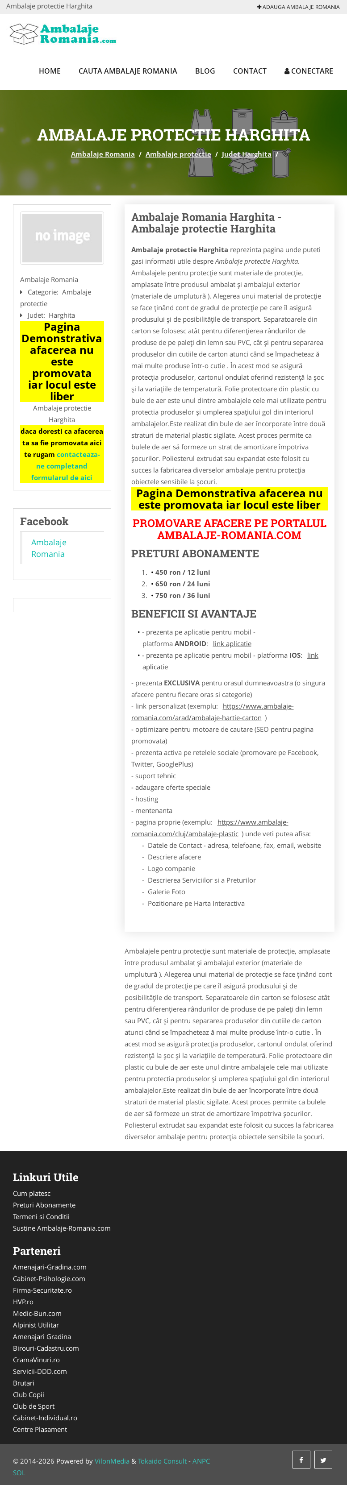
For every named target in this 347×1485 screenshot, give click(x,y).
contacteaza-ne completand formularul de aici (65, 466)
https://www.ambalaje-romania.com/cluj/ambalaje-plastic (209, 827)
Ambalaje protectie (178, 153)
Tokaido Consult (162, 1460)
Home (50, 71)
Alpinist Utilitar (36, 1324)
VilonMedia (112, 1460)
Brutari (23, 1382)
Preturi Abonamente (44, 1204)
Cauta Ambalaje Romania (128, 71)
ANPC (201, 1460)
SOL (19, 1472)
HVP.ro (23, 1301)
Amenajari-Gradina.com (50, 1266)
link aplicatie (232, 643)
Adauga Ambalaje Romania (298, 7)
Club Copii (28, 1394)
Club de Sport (33, 1406)
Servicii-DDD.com (40, 1371)
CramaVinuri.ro (36, 1359)
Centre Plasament (40, 1429)
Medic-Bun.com (37, 1313)
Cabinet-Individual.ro (45, 1417)
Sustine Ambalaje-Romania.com (62, 1228)
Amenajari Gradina (42, 1336)
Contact (250, 71)
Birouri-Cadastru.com (46, 1348)
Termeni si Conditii (41, 1216)
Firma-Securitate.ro (42, 1290)
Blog (205, 71)
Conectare (308, 71)
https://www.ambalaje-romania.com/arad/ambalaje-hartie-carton (212, 711)
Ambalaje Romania (103, 153)
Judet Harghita (247, 153)
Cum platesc (31, 1193)
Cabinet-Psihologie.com (49, 1278)
